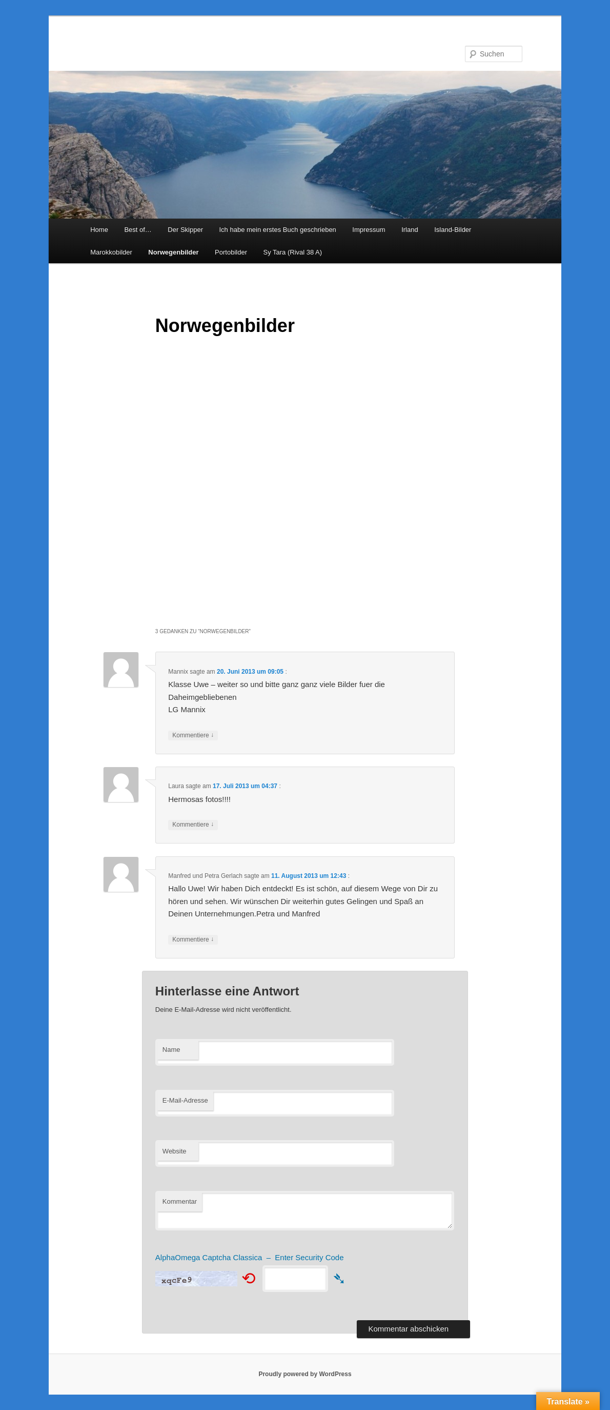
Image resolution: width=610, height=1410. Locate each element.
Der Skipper (185, 229)
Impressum (368, 229)
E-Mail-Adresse (185, 1100)
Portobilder (231, 252)
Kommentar (179, 1201)
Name (171, 1049)
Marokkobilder (111, 252)
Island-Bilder (452, 229)
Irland (409, 229)
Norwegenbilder (173, 252)
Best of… (137, 229)
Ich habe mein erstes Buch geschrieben (277, 229)
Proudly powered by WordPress (304, 1374)
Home (99, 229)
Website (174, 1151)
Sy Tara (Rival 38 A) (292, 252)
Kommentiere (193, 735)
